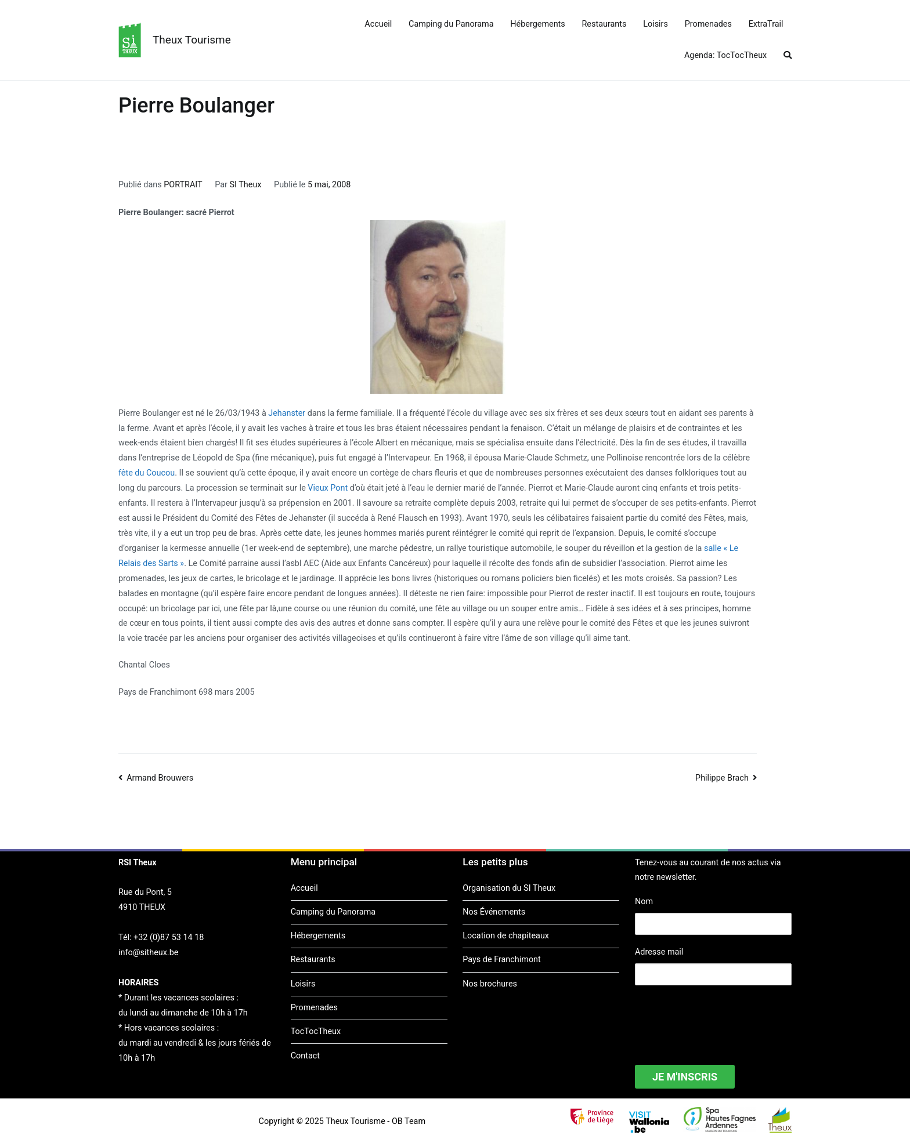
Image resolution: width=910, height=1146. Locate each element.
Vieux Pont (328, 488)
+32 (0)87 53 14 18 (168, 937)
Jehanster (286, 413)
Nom (644, 901)
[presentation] (723, 1017)
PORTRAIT (183, 185)
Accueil (378, 24)
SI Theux (246, 185)
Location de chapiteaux (506, 936)
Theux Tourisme (192, 39)
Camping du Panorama (451, 24)
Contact (305, 1056)
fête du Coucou (146, 473)
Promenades (708, 24)
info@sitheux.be (148, 953)
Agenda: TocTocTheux (725, 55)
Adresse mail (659, 952)
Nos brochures (490, 984)
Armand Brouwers (160, 778)
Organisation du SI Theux (509, 888)
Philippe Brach (722, 778)
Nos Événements (494, 912)
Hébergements (537, 24)
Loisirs (655, 24)
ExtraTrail (766, 24)
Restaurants (604, 24)
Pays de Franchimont (501, 959)
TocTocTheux (316, 1031)
